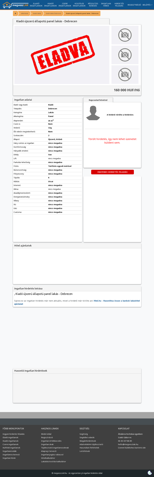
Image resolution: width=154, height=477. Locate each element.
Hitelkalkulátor (48, 458)
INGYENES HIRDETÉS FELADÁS (112, 172)
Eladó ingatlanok (10, 437)
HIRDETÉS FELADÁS (119, 4)
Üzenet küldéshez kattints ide (132, 447)
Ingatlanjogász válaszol (52, 454)
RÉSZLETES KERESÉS (93, 4)
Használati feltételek (89, 447)
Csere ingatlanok (10, 444)
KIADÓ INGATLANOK (50, 4)
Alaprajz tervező (48, 451)
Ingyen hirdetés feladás (14, 434)
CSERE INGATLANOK (65, 4)
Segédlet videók (87, 437)
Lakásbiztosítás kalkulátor (53, 461)
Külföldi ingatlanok (11, 447)
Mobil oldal (46, 434)
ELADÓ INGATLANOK (36, 4)
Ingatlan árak (47, 444)
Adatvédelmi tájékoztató (91, 444)
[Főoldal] (15, 13)
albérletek (24, 13)
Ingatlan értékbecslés (51, 441)
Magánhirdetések (88, 441)
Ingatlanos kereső (11, 454)
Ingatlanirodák (10, 451)
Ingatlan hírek (9, 458)
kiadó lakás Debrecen (53, 13)
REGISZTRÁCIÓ (134, 4)
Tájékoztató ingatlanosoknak (55, 447)
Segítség (84, 434)
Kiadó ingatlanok (10, 441)
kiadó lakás (37, 13)
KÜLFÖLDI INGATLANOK (79, 4)
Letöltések (85, 451)
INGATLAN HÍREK (106, 4)
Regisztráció (47, 437)
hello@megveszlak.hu (128, 444)
